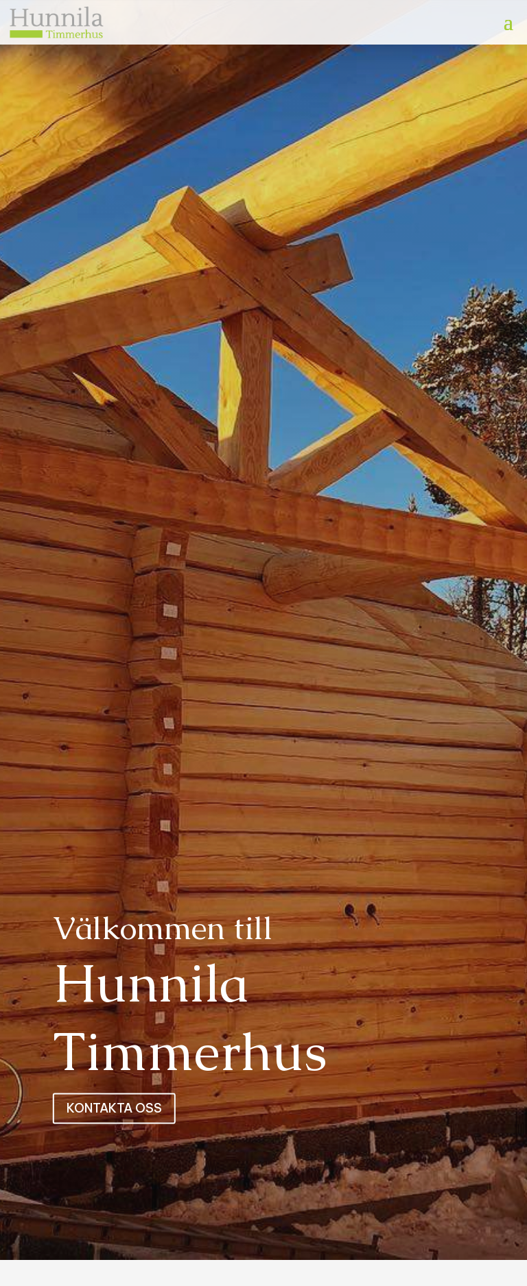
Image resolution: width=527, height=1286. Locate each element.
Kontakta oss (114, 1108)
